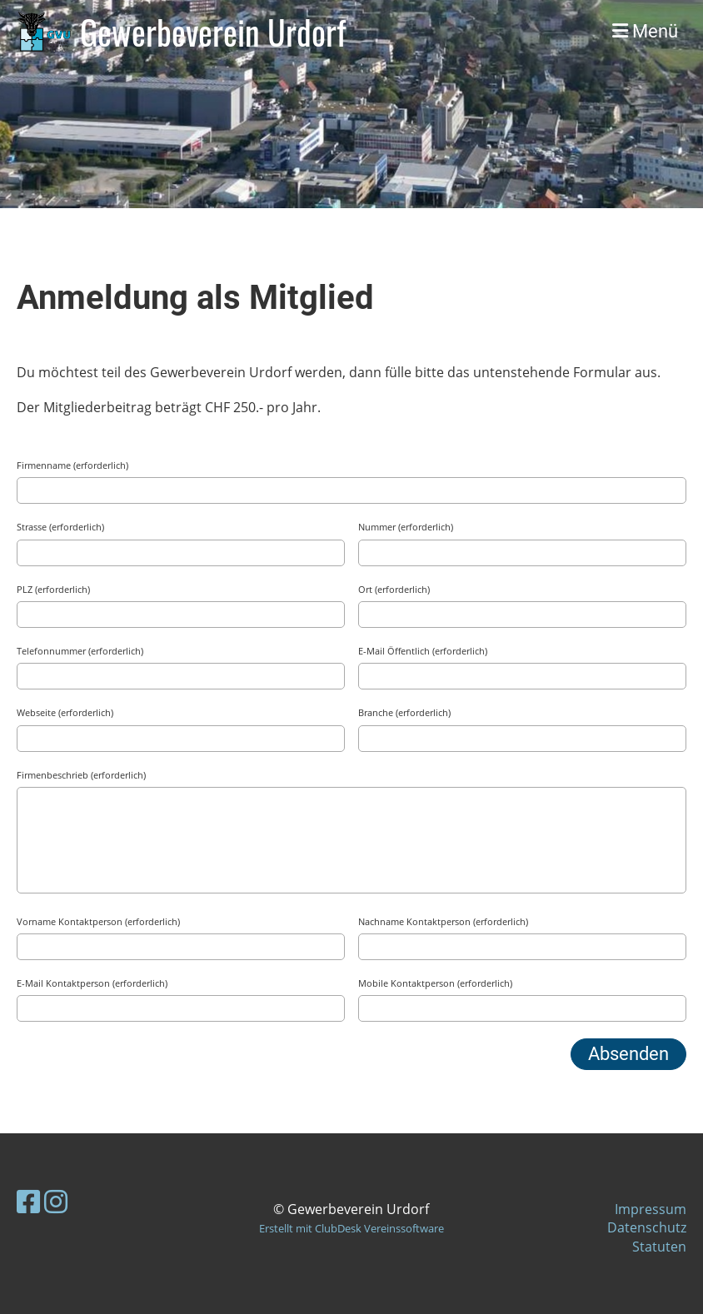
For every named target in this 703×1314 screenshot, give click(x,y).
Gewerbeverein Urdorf (213, 31)
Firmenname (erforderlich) (72, 465)
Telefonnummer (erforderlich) (80, 651)
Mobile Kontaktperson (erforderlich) (435, 983)
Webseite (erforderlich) (65, 712)
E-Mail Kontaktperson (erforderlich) (92, 983)
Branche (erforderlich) (404, 712)
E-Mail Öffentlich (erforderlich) (422, 651)
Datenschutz (646, 1227)
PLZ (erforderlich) (53, 589)
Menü (645, 31)
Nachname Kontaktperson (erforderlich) (443, 921)
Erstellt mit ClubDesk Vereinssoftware (351, 1228)
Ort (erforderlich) (394, 589)
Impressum (650, 1209)
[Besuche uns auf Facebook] (28, 1201)
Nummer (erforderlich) (405, 526)
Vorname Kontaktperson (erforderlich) (98, 921)
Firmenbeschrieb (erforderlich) (81, 775)
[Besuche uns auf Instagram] (55, 1201)
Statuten (659, 1246)
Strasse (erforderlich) (60, 526)
